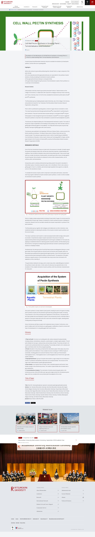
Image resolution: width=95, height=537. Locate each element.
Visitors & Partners (75, 3)
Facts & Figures (43, 524)
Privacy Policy (22, 528)
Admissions (80, 6)
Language (67, 1)
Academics (26, 6)
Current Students (63, 3)
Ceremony (29, 447)
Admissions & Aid (55, 3)
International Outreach (44, 6)
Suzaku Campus (23, 447)
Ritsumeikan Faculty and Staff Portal (56, 524)
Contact (12, 524)
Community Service (69, 6)
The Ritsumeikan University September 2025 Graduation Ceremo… (68, 428)
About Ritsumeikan (16, 6)
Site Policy (13, 528)
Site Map (17, 528)
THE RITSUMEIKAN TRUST (25, 524)
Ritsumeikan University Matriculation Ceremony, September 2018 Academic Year (44, 443)
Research (34, 6)
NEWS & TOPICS (13, 9)
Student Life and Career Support (57, 6)
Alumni (68, 3)
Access (17, 524)
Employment (35, 524)
